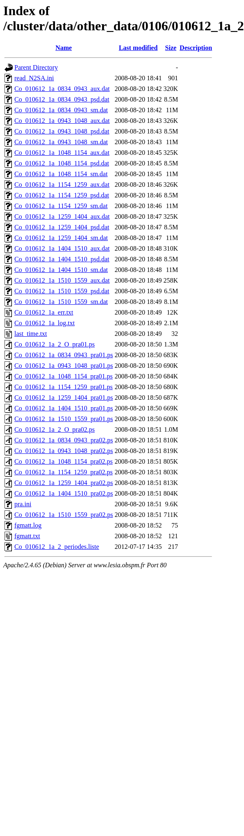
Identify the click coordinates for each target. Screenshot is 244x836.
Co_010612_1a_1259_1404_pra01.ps (63, 397)
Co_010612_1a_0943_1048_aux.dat (61, 120)
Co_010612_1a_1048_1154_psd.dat (61, 163)
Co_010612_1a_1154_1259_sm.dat (60, 205)
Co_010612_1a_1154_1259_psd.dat (61, 195)
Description (196, 47)
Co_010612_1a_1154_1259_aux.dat (61, 184)
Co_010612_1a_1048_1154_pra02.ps (63, 461)
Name (63, 47)
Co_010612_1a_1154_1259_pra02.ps (63, 472)
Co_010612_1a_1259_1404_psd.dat (61, 227)
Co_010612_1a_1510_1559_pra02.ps (63, 514)
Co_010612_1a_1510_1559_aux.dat (61, 280)
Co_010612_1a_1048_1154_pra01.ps (63, 376)
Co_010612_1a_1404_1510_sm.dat (61, 269)
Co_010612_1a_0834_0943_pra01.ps (63, 354)
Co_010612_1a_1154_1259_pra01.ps (63, 386)
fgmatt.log (27, 525)
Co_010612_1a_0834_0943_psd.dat (61, 99)
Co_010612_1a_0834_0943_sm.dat (61, 109)
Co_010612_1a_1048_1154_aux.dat (61, 152)
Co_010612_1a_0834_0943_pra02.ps (63, 440)
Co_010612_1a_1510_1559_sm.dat (61, 301)
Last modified (138, 47)
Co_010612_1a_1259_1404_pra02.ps (63, 482)
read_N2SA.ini (34, 78)
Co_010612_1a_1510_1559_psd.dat (61, 291)
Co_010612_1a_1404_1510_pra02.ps (63, 493)
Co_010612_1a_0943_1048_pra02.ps (63, 450)
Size (171, 47)
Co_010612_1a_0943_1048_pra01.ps (63, 365)
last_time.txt (30, 333)
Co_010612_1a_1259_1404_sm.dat (61, 237)
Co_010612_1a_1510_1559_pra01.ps (63, 418)
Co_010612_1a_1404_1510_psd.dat (61, 259)
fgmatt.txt (27, 535)
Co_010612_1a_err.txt (43, 312)
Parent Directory (36, 67)
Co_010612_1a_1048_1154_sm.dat (60, 173)
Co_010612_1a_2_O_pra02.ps (54, 429)
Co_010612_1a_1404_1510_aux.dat (61, 248)
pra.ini (22, 504)
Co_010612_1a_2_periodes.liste (56, 546)
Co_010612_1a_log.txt (44, 322)
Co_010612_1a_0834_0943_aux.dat (61, 88)
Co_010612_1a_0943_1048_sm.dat (61, 141)
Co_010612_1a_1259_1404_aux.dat (61, 216)
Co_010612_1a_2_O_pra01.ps (54, 344)
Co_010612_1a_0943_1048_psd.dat (61, 131)
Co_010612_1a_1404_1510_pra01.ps (63, 408)
